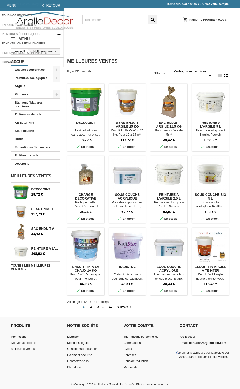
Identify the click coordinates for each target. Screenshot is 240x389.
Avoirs (128, 349)
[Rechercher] (120, 19)
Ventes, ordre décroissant (193, 74)
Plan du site (75, 367)
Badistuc (127, 267)
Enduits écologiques (30, 69)
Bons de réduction (136, 361)
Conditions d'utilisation (82, 349)
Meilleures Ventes (31, 176)
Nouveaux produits (23, 343)
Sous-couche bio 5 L (210, 196)
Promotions (18, 336)
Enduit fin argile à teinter (210, 268)
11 (110, 306)
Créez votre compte (215, 4)
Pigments (22, 94)
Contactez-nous (78, 361)
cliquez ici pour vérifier (212, 357)
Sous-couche (24, 131)
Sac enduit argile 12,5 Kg (44, 228)
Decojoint (40, 189)
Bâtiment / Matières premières (29, 104)
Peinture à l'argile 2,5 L (169, 196)
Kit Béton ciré (25, 122)
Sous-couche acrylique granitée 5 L (127, 198)
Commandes (132, 343)
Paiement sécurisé (79, 355)
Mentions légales (78, 343)
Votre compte (139, 326)
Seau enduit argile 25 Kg (44, 209)
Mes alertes (131, 367)
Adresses (130, 355)
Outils (19, 139)
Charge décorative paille (85, 198)
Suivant (125, 307)
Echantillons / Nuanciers (32, 147)
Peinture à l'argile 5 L (44, 248)
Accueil (19, 62)
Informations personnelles (141, 336)
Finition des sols (27, 155)
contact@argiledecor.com (38, 4)
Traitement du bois (28, 114)
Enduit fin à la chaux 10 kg (85, 268)
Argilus (20, 86)
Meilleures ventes (23, 349)
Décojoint (22, 163)
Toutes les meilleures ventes (31, 267)
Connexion (189, 4)
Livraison (73, 336)
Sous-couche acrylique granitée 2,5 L (169, 270)
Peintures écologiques (31, 78)
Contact (189, 326)
